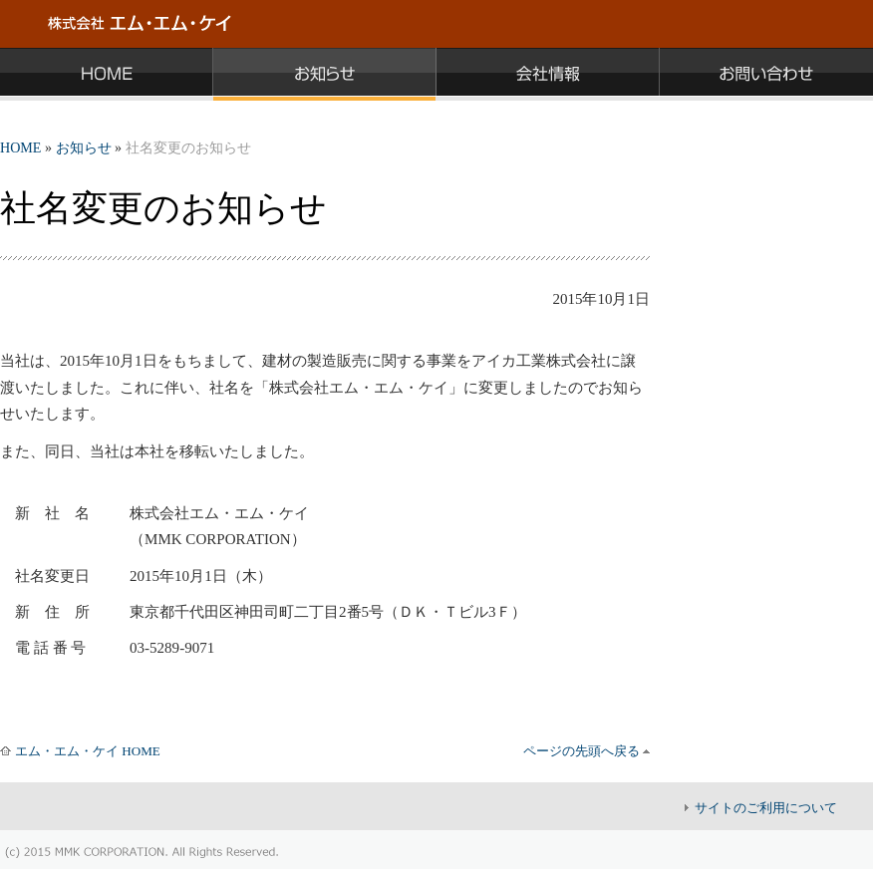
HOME (20, 147)
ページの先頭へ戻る (581, 750)
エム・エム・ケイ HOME (87, 750)
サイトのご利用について (766, 807)
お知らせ (84, 147)
